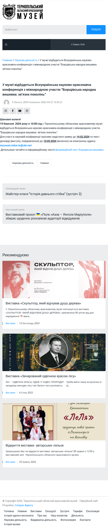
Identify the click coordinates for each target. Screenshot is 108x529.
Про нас (42, 516)
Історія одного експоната (19, 516)
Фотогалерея (68, 520)
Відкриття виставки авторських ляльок (35, 445)
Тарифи (77, 511)
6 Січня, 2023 (26, 392)
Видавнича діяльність (44, 520)
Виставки (10, 323)
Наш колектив (59, 516)
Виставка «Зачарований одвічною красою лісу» (41, 376)
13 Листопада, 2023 (29, 323)
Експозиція (92, 511)
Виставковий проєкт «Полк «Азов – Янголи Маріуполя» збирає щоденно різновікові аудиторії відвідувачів (49, 216)
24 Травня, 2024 (27, 462)
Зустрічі (64, 511)
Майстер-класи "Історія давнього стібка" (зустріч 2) (44, 194)
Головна (9, 511)
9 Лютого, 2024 (20, 102)
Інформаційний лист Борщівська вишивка (78, 150)
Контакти (85, 520)
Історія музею (12, 524)
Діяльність (77, 516)
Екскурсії (51, 511)
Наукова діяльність (23, 163)
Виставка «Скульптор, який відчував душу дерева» (43, 303)
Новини (44, 163)
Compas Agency (24, 505)
